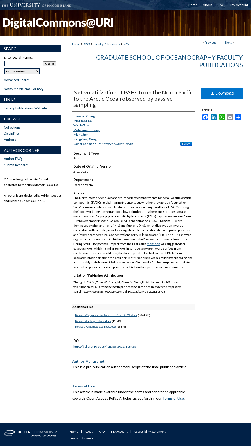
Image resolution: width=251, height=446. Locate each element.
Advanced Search (17, 80)
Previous (210, 42)
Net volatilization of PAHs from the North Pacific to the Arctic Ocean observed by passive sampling (133, 98)
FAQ (102, 431)
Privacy (74, 437)
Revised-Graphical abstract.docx (95, 326)
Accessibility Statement (150, 431)
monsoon (153, 244)
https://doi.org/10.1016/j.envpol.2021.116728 (104, 346)
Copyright (88, 437)
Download (222, 93)
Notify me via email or (23, 89)
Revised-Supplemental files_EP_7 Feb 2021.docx (106, 315)
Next (228, 42)
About (89, 431)
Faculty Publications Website (25, 108)
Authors (10, 139)
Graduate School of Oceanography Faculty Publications (169, 61)
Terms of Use (173, 398)
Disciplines (12, 133)
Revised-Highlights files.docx (93, 321)
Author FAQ (13, 159)
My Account (119, 431)
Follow (186, 143)
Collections (12, 127)
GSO (87, 44)
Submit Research (16, 165)
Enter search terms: (18, 57)
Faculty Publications (107, 44)
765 (126, 44)
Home (76, 44)
